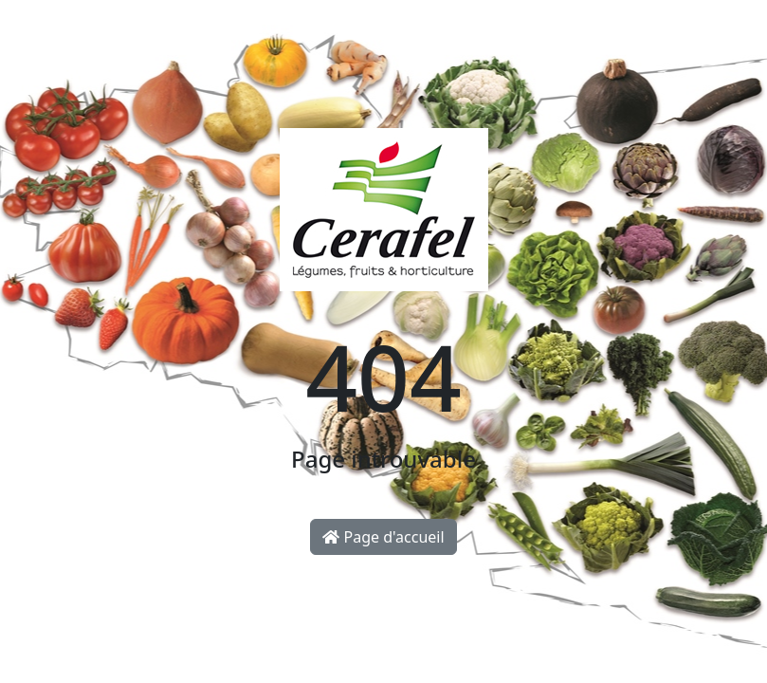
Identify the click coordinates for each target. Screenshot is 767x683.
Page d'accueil (383, 536)
